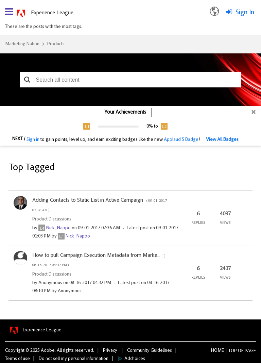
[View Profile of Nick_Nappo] (58, 228)
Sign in (33, 139)
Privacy (110, 350)
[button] (27, 79)
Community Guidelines (149, 350)
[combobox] (131, 79)
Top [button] (232, 351)
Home (217, 350)
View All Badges (222, 139)
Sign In (245, 12)
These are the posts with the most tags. (43, 26)
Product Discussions (51, 219)
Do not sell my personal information (73, 359)
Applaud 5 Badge (181, 139)
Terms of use (17, 359)
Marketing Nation (22, 44)
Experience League (52, 13)
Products (56, 44)
